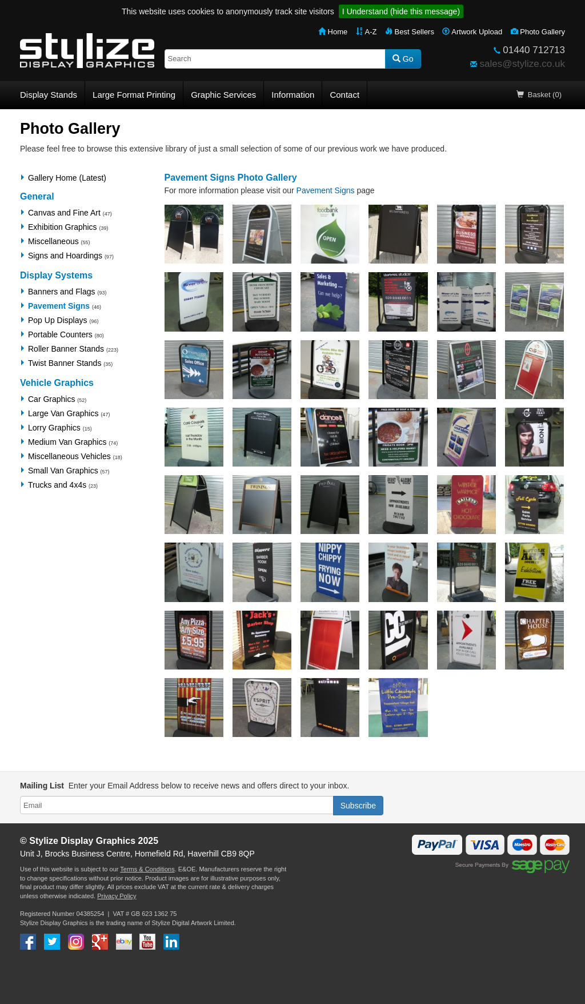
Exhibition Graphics (62, 227)
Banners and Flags (61, 291)
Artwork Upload (472, 31)
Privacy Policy (116, 896)
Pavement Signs (59, 305)
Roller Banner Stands (66, 348)
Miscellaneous (53, 241)
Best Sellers (409, 31)
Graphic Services (223, 94)
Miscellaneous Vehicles (69, 456)
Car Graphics (51, 399)
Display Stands (48, 94)
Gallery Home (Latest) (67, 177)
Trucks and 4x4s (57, 484)
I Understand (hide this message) (401, 11)
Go (403, 58)
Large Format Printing (134, 94)
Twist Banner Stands (64, 363)
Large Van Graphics (63, 413)
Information (292, 94)
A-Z (366, 31)
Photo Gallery (538, 31)
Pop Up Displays (57, 320)
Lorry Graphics (54, 427)
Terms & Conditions (147, 869)
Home (332, 31)
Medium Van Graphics (67, 442)
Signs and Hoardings (65, 255)
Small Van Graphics (63, 470)
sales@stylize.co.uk (522, 63)
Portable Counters (60, 334)
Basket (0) (539, 94)
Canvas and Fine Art (64, 212)
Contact (344, 94)
